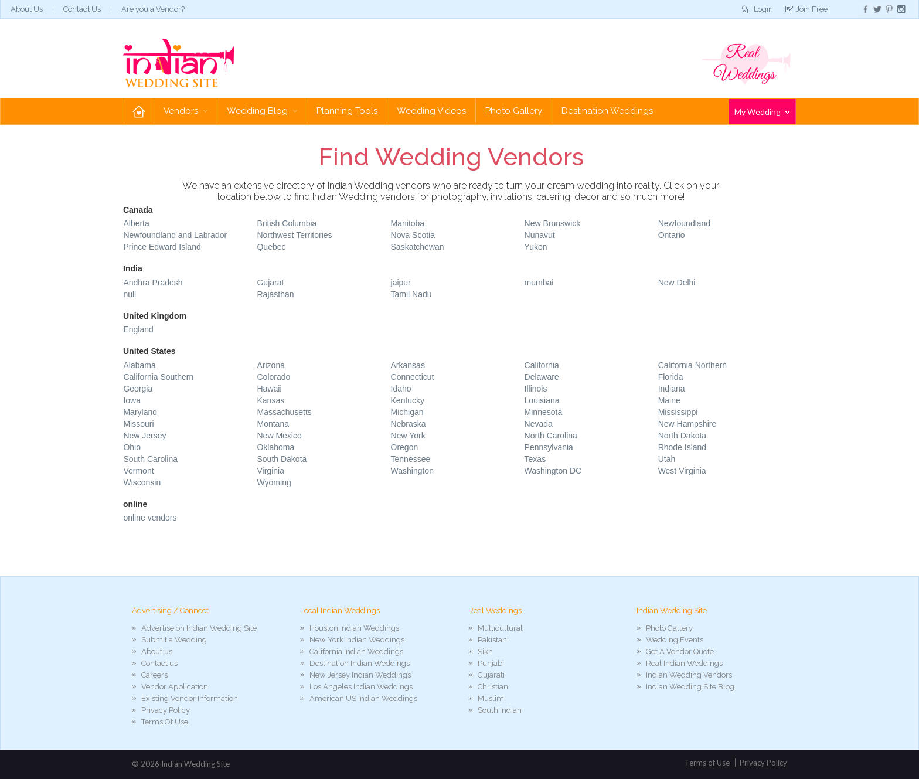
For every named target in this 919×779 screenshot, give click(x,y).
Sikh (485, 651)
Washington (412, 470)
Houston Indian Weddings (354, 628)
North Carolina (551, 435)
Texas (535, 459)
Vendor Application (174, 686)
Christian (493, 686)
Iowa (132, 400)
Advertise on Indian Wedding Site (199, 628)
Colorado (273, 377)
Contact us (159, 663)
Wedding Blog (262, 111)
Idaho (401, 388)
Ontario (671, 235)
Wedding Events (674, 639)
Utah (667, 459)
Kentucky (408, 400)
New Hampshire (687, 423)
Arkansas (408, 365)
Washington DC (553, 470)
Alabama (139, 365)
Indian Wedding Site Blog (690, 686)
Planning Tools (346, 111)
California (542, 365)
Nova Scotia (413, 235)
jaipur (401, 282)
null (129, 294)
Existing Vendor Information (189, 698)
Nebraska (408, 423)
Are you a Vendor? (153, 9)
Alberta (136, 223)
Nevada (539, 423)
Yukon (536, 246)
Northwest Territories (294, 235)
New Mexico (279, 435)
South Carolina (150, 459)
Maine (669, 400)
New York (408, 435)
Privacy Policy (165, 710)
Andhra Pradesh (152, 282)
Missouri (138, 423)
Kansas (270, 400)
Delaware (542, 377)
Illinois (536, 388)
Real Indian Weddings (684, 663)
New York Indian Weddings (356, 639)
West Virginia (682, 470)
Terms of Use (707, 762)
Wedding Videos (431, 111)
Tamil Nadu (411, 294)
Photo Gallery (513, 111)
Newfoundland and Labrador (175, 235)
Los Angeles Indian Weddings (361, 686)
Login (763, 9)
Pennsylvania (549, 447)
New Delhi (677, 282)
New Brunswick (553, 223)
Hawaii (269, 388)
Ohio (132, 447)
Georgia (137, 388)
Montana (272, 423)
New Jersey (144, 435)
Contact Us (82, 9)
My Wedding (761, 112)
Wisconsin (142, 482)
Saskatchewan (417, 246)
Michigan (407, 412)
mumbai (539, 282)
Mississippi (678, 412)
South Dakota (282, 459)
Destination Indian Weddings (359, 663)
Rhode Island (682, 447)
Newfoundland (684, 223)
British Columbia (286, 223)
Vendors (185, 111)
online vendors (149, 517)
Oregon (404, 447)
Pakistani (493, 639)
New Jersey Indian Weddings (360, 675)
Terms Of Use (164, 721)
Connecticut (412, 377)
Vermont (138, 470)
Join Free (812, 9)
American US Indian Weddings (363, 698)
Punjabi (491, 663)
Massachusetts (284, 412)
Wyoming (274, 482)
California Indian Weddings (356, 651)
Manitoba (408, 223)
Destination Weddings (607, 111)
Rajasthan (275, 294)
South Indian (500, 710)
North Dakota (682, 435)
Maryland (140, 412)
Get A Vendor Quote (680, 651)
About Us (27, 9)
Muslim (491, 698)
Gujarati (491, 675)
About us (156, 651)
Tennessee (411, 459)
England (138, 329)
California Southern (158, 377)
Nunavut (540, 235)
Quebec (271, 246)
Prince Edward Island (161, 246)
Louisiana (542, 400)
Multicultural (500, 628)
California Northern (692, 365)
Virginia (270, 470)
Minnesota (544, 412)
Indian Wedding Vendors (689, 675)
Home (139, 111)
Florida (670, 377)
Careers (154, 675)
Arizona (270, 365)
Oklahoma (275, 447)
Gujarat (270, 282)
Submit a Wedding (174, 639)
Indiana (671, 388)
